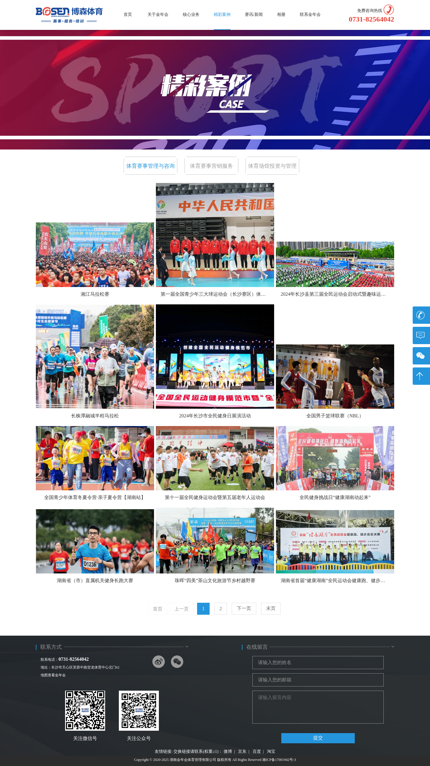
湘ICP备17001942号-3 (279, 760)
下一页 (244, 608)
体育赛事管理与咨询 (150, 166)
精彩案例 (222, 14)
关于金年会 (158, 14)
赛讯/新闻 (254, 14)
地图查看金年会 (53, 675)
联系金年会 (310, 14)
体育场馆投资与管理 (272, 166)
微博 (228, 751)
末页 (271, 608)
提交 (318, 737)
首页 (128, 14)
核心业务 (191, 14)
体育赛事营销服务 (211, 166)
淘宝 (271, 751)
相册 (281, 14)
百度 (257, 751)
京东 (242, 751)
